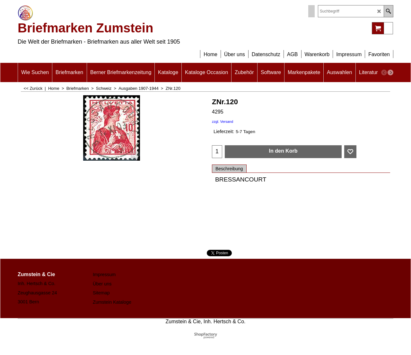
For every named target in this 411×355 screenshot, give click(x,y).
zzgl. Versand (222, 121)
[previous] (384, 72)
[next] (390, 72)
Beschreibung (229, 168)
